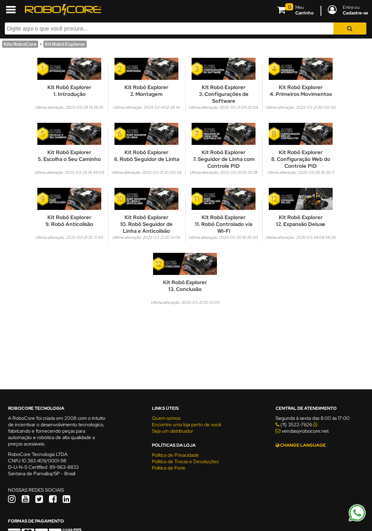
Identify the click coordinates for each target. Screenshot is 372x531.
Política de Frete (169, 468)
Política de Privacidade (175, 455)
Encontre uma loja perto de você (186, 424)
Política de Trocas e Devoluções (185, 461)
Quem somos (166, 418)
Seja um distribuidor (172, 431)
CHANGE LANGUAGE (301, 445)
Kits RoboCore (20, 44)
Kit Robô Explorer (65, 44)
